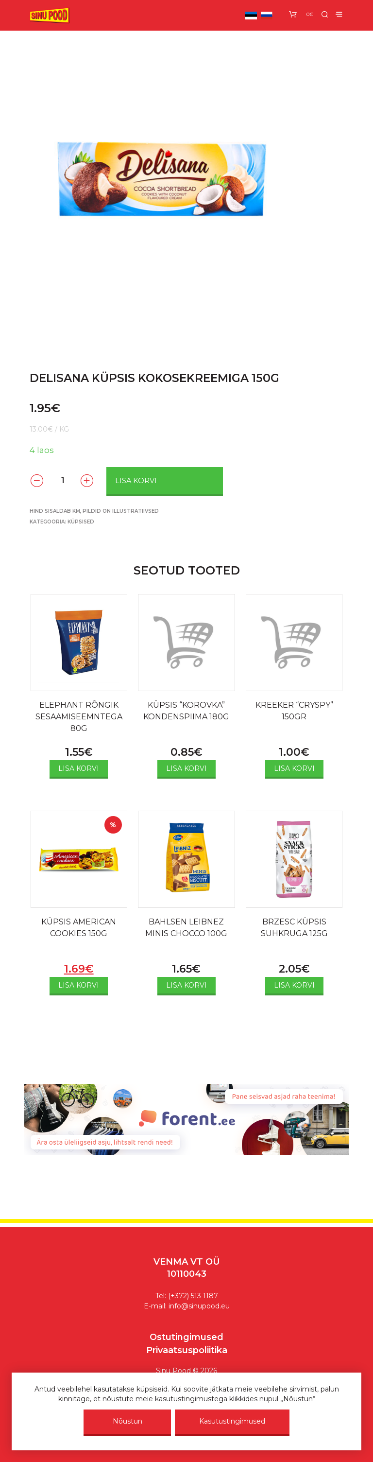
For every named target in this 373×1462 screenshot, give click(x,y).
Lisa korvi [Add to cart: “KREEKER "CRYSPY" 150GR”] (294, 768)
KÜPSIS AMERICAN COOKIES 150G (78, 927)
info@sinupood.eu (199, 1306)
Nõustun (127, 1421)
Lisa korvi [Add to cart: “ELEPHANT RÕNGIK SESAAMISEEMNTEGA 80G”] (78, 768)
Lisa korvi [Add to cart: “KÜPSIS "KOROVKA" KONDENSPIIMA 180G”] (186, 768)
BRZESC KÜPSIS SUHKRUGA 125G (294, 927)
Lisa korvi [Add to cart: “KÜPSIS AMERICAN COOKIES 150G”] (78, 985)
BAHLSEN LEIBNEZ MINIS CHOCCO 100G (186, 927)
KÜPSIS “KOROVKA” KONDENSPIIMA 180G (186, 710)
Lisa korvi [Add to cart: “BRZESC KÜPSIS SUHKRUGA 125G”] (294, 985)
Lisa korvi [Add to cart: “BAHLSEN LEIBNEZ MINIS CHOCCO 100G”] (186, 985)
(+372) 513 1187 (193, 1295)
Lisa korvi (136, 480)
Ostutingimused (186, 1337)
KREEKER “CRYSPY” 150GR (294, 710)
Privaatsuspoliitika (186, 1350)
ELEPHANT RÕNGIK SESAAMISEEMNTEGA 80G (78, 716)
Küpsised (81, 522)
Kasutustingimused (232, 1421)
